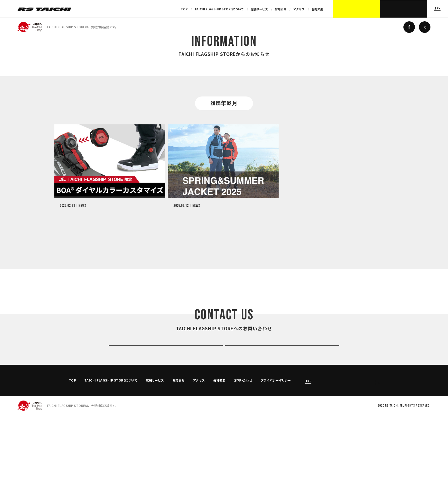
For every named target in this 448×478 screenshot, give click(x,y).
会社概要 (317, 9)
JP (436, 8)
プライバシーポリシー (275, 443)
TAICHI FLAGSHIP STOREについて (219, 9)
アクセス (299, 9)
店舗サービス (259, 9)
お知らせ (281, 9)
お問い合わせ (243, 443)
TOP (184, 9)
